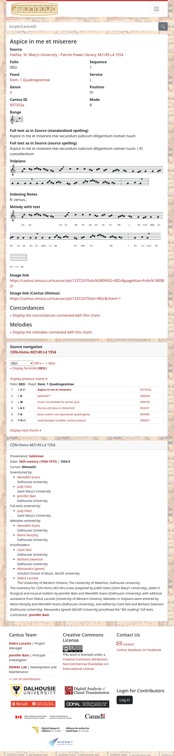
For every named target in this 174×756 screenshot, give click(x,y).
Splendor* (44, 396)
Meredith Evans (28, 477)
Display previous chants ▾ (28, 379)
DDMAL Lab (18, 667)
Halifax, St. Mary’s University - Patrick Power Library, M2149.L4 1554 (66, 54)
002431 (145, 408)
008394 (145, 396)
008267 (145, 420)
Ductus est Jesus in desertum (56, 408)
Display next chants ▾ (25, 430)
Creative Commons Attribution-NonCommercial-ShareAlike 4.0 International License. (86, 664)
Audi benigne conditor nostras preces (61, 420)
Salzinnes (36, 456)
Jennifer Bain (26, 496)
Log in (125, 699)
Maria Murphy (27, 535)
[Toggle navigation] (156, 8)
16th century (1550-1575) (38, 461)
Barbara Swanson (30, 559)
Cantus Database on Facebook (139, 650)
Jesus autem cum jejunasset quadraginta (63, 414)
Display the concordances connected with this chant (56, 315)
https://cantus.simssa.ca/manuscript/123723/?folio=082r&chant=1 (65, 298)
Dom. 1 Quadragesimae (30, 79)
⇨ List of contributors (24, 679)
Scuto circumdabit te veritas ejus (58, 402)
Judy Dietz (24, 486)
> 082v (50, 363)
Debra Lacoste (27, 578)
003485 (145, 414)
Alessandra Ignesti (30, 568)
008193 (145, 402)
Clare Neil (24, 550)
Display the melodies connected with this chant (52, 332)
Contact (125, 644)
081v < (39, 363)
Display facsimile (30, 368)
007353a (17, 104)
